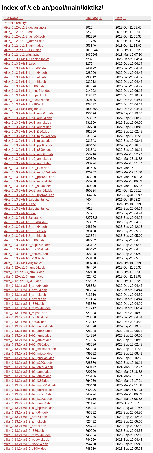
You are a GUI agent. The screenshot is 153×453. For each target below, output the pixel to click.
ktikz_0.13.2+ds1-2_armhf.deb (25, 235)
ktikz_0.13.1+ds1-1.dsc (20, 63)
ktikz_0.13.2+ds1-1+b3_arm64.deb (28, 190)
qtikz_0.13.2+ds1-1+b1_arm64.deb (28, 330)
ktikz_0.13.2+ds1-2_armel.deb (25, 231)
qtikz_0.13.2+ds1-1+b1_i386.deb (26, 344)
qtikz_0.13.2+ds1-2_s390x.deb (25, 448)
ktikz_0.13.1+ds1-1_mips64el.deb (27, 90)
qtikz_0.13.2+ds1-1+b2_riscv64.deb (28, 394)
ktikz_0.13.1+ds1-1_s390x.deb (25, 104)
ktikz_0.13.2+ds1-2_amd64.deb (26, 222)
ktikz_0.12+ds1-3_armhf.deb (23, 45)
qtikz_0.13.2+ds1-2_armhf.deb (25, 426)
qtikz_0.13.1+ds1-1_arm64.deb (25, 290)
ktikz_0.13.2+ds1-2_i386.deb (24, 240)
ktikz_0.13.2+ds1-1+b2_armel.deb (27, 158)
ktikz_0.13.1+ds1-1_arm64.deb (25, 72)
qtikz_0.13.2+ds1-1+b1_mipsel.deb (28, 353)
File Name (11, 18)
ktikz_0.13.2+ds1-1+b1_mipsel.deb (28, 140)
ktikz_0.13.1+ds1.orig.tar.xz (23, 109)
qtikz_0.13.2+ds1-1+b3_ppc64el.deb (29, 408)
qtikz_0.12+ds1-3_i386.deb (22, 281)
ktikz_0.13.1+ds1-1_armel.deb (25, 77)
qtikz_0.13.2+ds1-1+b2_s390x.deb (28, 398)
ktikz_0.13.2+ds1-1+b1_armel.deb (27, 122)
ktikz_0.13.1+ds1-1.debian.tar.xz (26, 59)
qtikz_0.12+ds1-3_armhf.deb (23, 276)
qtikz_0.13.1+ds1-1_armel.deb (25, 294)
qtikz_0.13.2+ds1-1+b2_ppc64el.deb (29, 389)
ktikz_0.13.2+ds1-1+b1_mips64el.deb (30, 136)
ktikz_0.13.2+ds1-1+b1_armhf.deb (27, 127)
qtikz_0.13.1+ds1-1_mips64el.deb (27, 308)
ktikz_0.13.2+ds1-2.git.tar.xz (23, 217)
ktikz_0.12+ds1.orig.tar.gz (21, 54)
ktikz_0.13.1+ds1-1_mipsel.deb (25, 95)
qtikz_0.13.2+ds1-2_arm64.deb (25, 417)
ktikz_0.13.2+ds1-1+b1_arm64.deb (28, 118)
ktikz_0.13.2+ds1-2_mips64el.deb (27, 245)
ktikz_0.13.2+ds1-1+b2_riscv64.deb (28, 181)
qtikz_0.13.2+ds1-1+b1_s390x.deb (28, 362)
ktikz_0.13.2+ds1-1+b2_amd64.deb (28, 154)
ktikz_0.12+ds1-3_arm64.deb (24, 41)
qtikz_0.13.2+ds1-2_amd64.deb (26, 412)
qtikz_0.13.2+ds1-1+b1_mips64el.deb (30, 349)
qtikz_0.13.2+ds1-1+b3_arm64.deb (28, 403)
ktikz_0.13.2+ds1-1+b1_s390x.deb (28, 149)
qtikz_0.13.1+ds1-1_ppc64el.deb (26, 317)
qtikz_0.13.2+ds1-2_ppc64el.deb (26, 439)
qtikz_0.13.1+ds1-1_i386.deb (24, 303)
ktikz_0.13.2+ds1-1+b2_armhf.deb (27, 163)
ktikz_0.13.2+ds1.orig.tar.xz (23, 263)
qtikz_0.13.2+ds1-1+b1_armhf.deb (27, 340)
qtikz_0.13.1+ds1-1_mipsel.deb (25, 313)
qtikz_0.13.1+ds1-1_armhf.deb (25, 299)
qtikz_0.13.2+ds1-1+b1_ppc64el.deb (29, 358)
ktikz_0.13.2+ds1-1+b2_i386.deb (26, 168)
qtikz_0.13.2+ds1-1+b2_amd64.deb (28, 367)
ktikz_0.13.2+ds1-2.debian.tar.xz (26, 208)
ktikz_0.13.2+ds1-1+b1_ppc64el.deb (29, 145)
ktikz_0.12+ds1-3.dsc (18, 32)
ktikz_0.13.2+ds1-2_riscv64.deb (26, 254)
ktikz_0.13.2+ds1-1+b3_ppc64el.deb (29, 195)
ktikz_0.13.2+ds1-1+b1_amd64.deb (28, 113)
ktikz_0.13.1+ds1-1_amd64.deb (26, 68)
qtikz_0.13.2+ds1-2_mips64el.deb (27, 435)
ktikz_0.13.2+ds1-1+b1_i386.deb (26, 131)
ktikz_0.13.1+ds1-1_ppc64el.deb (26, 100)
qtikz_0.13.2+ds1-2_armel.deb (25, 421)
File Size (92, 18)
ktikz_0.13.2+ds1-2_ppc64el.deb (26, 249)
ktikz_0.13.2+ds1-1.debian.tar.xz (26, 199)
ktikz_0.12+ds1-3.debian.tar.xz (25, 27)
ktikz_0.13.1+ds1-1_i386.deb (24, 86)
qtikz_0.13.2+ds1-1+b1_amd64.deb (28, 326)
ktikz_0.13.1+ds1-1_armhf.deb (25, 81)
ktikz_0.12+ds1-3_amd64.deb (24, 36)
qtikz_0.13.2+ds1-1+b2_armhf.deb (27, 376)
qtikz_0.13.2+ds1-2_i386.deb (24, 430)
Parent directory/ (15, 23)
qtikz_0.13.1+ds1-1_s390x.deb (25, 321)
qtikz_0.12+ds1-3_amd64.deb (24, 267)
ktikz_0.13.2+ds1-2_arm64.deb (25, 226)
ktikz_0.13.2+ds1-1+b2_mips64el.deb (30, 172)
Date (118, 18)
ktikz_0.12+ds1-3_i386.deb (22, 50)
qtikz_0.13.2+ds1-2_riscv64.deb (26, 444)
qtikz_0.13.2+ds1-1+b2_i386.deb (26, 380)
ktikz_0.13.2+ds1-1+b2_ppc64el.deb (29, 177)
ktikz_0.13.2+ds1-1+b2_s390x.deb (28, 186)
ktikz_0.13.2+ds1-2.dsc (20, 213)
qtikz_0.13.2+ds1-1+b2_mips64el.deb (30, 385)
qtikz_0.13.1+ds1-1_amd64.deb (26, 285)
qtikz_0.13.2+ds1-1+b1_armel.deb (27, 335)
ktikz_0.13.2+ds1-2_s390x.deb (25, 258)
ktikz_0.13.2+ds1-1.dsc (20, 204)
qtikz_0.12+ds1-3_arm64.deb (24, 272)
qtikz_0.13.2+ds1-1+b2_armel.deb (27, 371)
